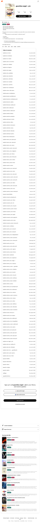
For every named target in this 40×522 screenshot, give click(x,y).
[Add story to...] (30, 16)
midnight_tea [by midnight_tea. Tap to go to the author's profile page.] (6, 22)
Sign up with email (20, 400)
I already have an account (20, 404)
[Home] (19, 1)
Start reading (22, 16)
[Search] (38, 1)
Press (20, 519)
